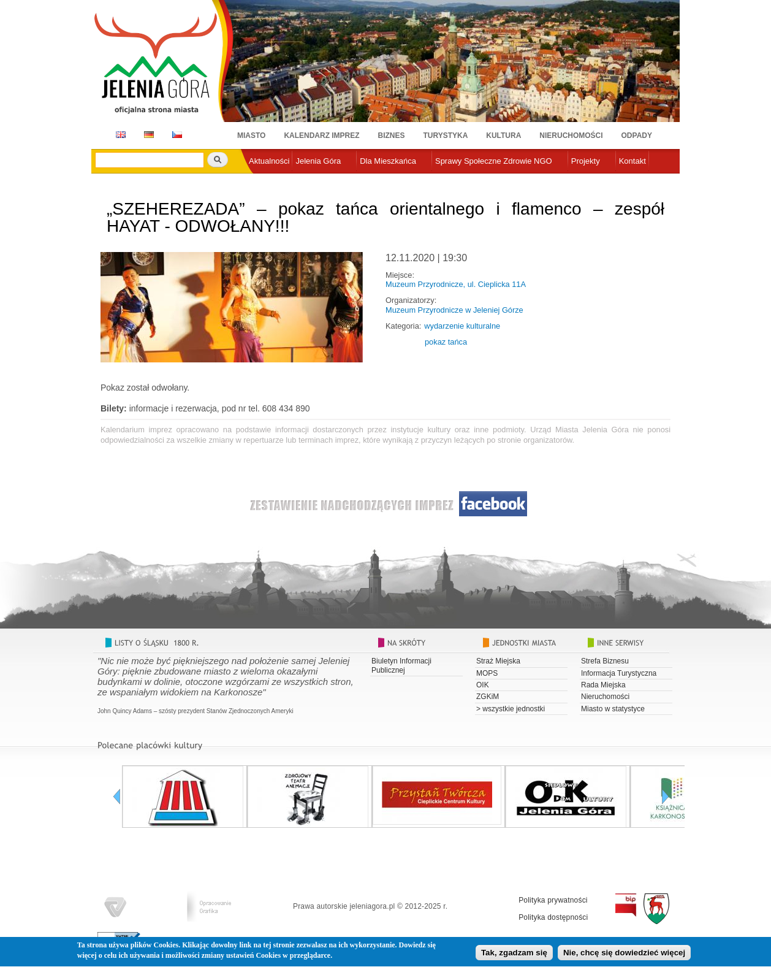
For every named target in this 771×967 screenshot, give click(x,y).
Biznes (391, 135)
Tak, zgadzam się (514, 955)
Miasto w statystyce (613, 709)
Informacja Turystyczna (618, 673)
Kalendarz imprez (321, 135)
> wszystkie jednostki (510, 709)
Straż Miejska (498, 661)
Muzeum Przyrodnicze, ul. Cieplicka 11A (456, 284)
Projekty (585, 161)
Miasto (251, 135)
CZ (177, 134)
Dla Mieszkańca (388, 161)
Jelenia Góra (318, 161)
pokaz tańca (446, 341)
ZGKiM (487, 696)
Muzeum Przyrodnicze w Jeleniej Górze (454, 310)
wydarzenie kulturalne (462, 326)
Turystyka (445, 135)
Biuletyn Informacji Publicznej (401, 665)
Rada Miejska (603, 685)
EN (118, 134)
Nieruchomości (570, 135)
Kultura (503, 135)
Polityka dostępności (553, 917)
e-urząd (262, 181)
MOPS (487, 673)
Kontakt (632, 161)
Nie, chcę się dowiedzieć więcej (624, 955)
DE (147, 134)
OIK (482, 685)
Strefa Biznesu (605, 661)
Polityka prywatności (553, 900)
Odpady (636, 135)
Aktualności (269, 161)
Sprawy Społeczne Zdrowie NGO (493, 161)
